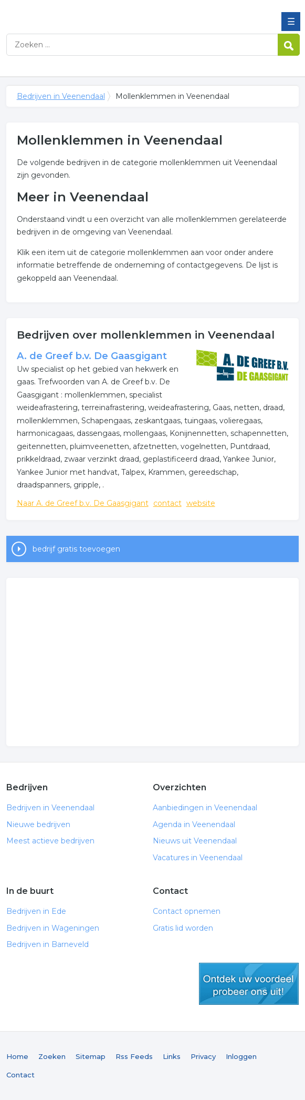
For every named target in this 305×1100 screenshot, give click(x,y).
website (200, 503)
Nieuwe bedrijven (38, 824)
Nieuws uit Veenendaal (195, 841)
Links (172, 1056)
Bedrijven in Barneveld (47, 944)
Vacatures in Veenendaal (198, 857)
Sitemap (91, 1056)
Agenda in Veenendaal (194, 824)
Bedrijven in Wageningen (52, 928)
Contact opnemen (186, 911)
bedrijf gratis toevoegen (76, 549)
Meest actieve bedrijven (50, 841)
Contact (20, 1075)
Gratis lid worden (183, 928)
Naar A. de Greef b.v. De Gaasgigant (83, 503)
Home (17, 1056)
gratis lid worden (249, 984)
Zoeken (52, 1056)
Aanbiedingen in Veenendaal (205, 807)
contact (167, 503)
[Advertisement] (153, 662)
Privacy (203, 1056)
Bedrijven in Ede (36, 911)
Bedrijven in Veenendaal (82, 12)
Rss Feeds (134, 1056)
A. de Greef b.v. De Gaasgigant (92, 356)
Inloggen (241, 1056)
